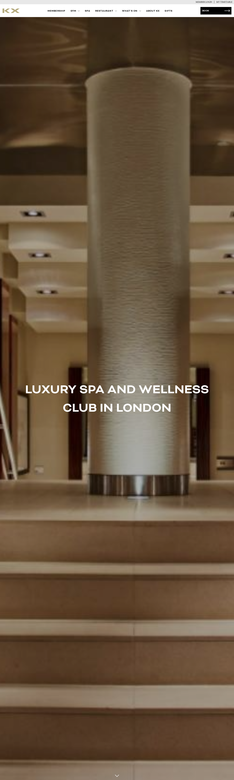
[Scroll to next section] (117, 776)
